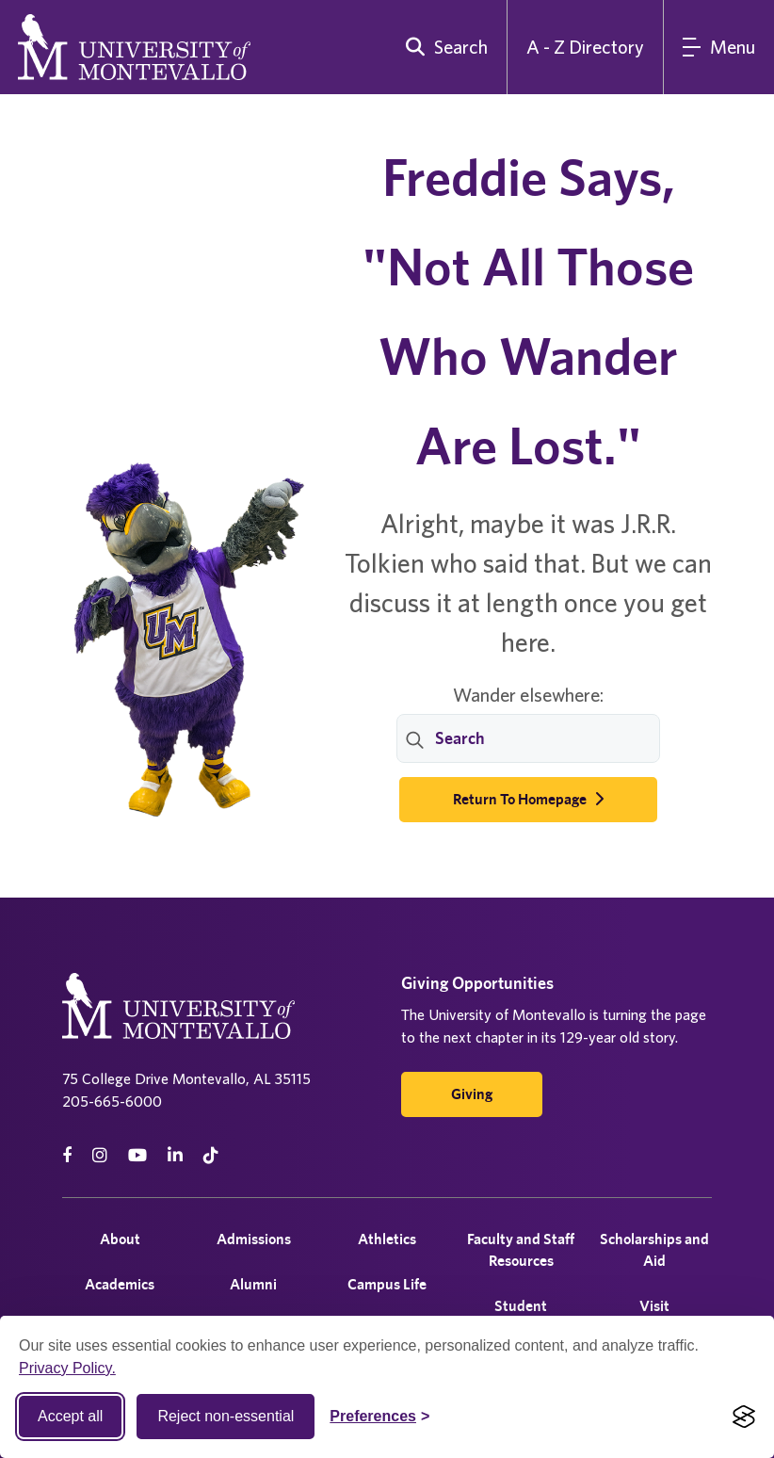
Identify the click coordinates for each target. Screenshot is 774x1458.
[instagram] (99, 1155)
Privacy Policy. (67, 1368)
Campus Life (387, 1284)
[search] (443, 47)
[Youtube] (137, 1155)
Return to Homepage (528, 799)
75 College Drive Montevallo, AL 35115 (186, 1078)
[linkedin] (175, 1155)
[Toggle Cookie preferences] (379, 1416)
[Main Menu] (719, 47)
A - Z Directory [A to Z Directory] (585, 46)
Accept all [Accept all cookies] (70, 1416)
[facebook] (67, 1155)
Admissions (254, 1239)
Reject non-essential (225, 1416)
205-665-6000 (112, 1101)
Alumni (253, 1284)
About (120, 1239)
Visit (654, 1306)
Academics (119, 1284)
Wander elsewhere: (528, 694)
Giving (471, 1094)
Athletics (387, 1239)
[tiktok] (210, 1155)
